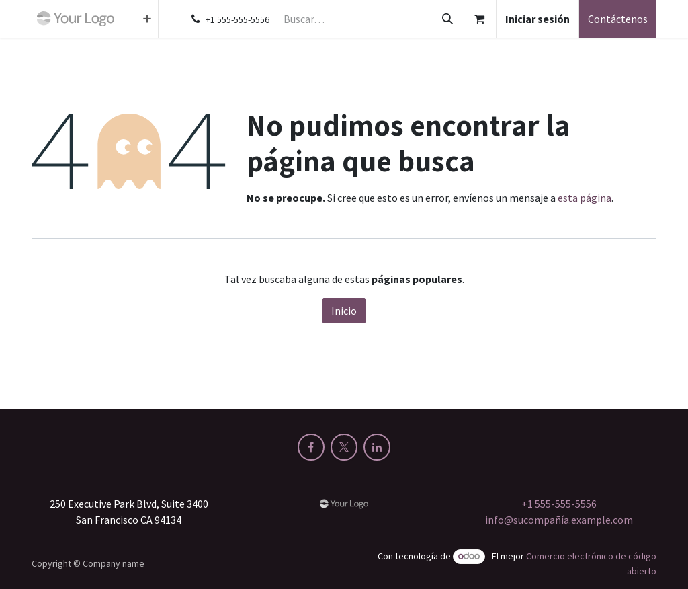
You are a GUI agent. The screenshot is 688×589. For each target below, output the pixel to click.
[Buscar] (447, 19)
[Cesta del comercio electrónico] (479, 19)
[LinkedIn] (376, 447)
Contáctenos (618, 19)
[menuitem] (147, 19)
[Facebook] (311, 447)
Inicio (344, 310)
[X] (344, 447)
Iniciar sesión (537, 19)
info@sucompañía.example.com (559, 519)
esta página (584, 197)
